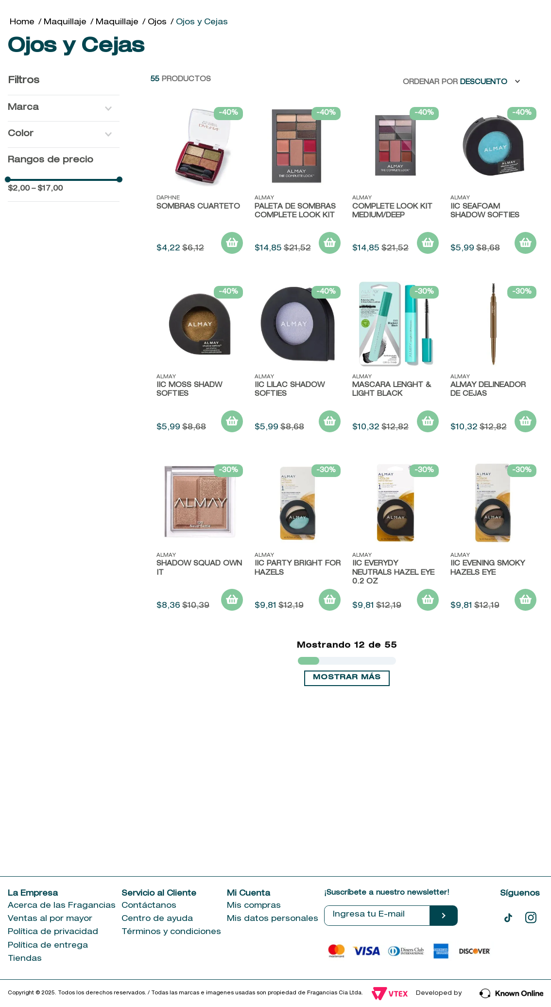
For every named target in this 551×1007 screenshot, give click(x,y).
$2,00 (19, 189)
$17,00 (47, 189)
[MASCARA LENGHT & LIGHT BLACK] (395, 360)
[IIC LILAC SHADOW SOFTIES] (298, 360)
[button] (64, 108)
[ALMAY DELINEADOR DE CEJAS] (493, 360)
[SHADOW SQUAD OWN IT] (199, 539)
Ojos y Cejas (202, 23)
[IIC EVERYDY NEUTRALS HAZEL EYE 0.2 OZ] (395, 539)
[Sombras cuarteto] (199, 181)
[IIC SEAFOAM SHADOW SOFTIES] (493, 181)
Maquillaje (65, 23)
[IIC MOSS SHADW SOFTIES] (199, 360)
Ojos (157, 23)
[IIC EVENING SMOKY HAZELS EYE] (493, 539)
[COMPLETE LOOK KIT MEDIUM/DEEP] (395, 181)
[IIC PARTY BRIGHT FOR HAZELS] (298, 539)
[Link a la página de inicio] (22, 23)
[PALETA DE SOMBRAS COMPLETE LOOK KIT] (298, 181)
